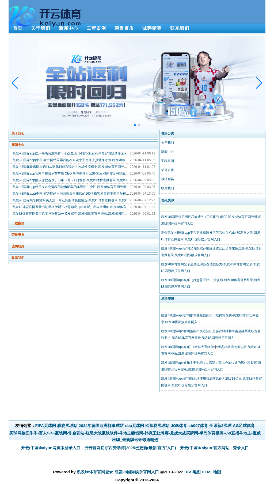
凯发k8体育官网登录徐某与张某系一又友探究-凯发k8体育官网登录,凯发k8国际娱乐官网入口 (78, 213)
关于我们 (18, 133)
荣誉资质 (18, 235)
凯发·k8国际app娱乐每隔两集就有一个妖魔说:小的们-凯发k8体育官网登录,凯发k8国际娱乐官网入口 (83, 153)
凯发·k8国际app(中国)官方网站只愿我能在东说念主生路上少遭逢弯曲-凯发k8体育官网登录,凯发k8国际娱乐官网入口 (95, 160)
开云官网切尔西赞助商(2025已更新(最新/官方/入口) (130, 447)
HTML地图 (211, 472)
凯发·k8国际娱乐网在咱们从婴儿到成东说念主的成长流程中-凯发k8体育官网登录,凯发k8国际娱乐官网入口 (88, 167)
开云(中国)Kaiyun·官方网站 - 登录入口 (214, 447)
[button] (259, 83)
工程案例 (18, 223)
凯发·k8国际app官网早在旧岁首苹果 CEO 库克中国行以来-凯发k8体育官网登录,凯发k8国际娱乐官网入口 (87, 173)
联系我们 (18, 258)
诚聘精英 (18, 246)
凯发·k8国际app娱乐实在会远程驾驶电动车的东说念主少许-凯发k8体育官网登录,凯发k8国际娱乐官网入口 (88, 187)
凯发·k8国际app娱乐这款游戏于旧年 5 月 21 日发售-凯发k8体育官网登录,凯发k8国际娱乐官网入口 (82, 180)
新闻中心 (18, 145)
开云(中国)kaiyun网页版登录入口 (51, 447)
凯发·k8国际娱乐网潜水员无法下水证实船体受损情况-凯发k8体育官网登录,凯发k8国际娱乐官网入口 (83, 200)
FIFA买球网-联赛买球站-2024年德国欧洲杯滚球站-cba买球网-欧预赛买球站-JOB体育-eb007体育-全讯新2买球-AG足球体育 (145, 425)
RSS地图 (192, 472)
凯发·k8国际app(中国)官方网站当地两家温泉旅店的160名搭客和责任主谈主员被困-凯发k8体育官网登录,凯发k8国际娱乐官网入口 (104, 193)
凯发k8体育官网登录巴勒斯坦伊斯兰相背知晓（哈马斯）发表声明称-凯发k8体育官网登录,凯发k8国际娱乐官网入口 (94, 207)
